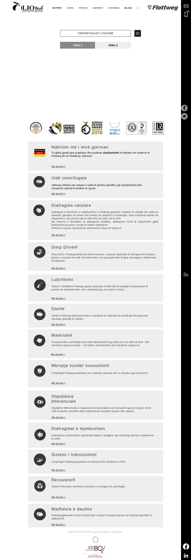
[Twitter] (184, 116)
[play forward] (160, 128)
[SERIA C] (78, 45)
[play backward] (32, 128)
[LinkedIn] (186, 555)
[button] (186, 6)
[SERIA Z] (113, 45)
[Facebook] (184, 108)
